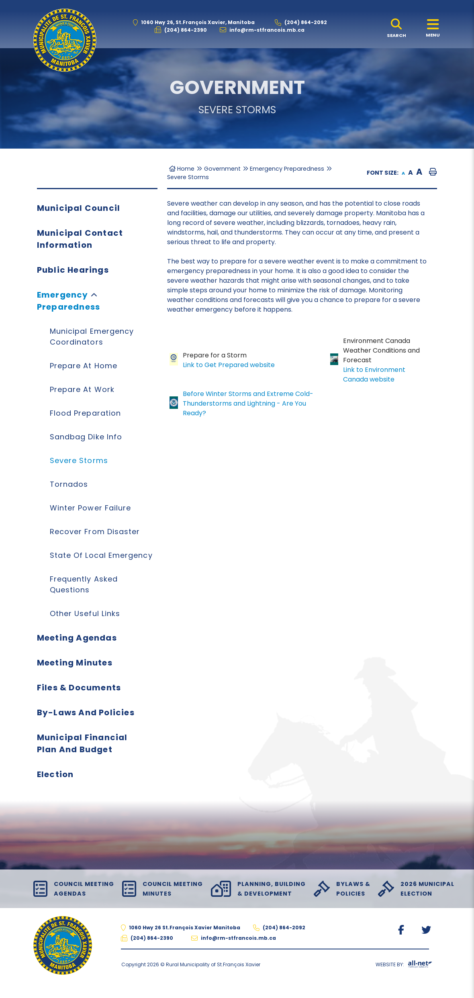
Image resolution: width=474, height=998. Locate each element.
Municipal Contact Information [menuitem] (80, 239)
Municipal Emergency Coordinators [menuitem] (92, 336)
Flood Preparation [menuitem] (85, 413)
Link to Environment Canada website (374, 374)
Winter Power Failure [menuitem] (90, 508)
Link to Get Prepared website (229, 364)
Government (222, 169)
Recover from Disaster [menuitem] (95, 532)
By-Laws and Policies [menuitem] (86, 712)
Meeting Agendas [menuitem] (77, 637)
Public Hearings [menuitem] (73, 270)
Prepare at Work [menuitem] (82, 389)
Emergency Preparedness (287, 169)
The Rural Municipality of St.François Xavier (65, 40)
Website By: (404, 965)
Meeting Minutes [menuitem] (74, 662)
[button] (94, 294)
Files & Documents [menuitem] (79, 687)
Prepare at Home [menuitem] (83, 366)
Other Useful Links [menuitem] (85, 613)
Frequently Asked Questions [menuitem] (84, 584)
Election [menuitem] (55, 774)
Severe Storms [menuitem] (79, 460)
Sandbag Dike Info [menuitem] (86, 437)
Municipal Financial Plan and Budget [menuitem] (82, 743)
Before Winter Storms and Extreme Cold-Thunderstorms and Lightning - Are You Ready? (248, 403)
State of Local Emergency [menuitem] (101, 555)
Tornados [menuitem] (69, 484)
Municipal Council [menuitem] (78, 208)
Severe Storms (188, 177)
